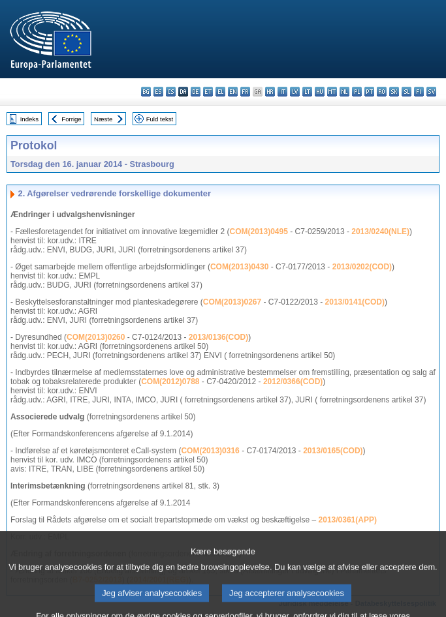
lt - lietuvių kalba (307, 92)
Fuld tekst (160, 119)
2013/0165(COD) (332, 450)
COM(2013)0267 (232, 302)
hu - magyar (320, 92)
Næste (103, 119)
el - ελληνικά (220, 92)
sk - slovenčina (394, 92)
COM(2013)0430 (239, 266)
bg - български (146, 92)
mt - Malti (332, 92)
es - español (158, 92)
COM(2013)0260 (96, 337)
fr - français (245, 92)
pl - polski (357, 92)
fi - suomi (419, 92)
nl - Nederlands (344, 92)
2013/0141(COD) (355, 302)
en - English (233, 92)
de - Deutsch (195, 92)
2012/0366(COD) (293, 381)
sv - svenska (431, 92)
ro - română (382, 92)
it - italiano (282, 92)
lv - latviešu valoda (295, 92)
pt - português (369, 92)
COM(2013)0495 (258, 231)
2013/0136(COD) (218, 337)
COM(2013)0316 (210, 450)
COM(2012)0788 (170, 381)
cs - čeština (171, 92)
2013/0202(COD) (362, 266)
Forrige (71, 119)
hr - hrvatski (270, 92)
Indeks (29, 119)
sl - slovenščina (406, 92)
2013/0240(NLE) (380, 231)
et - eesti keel (208, 92)
